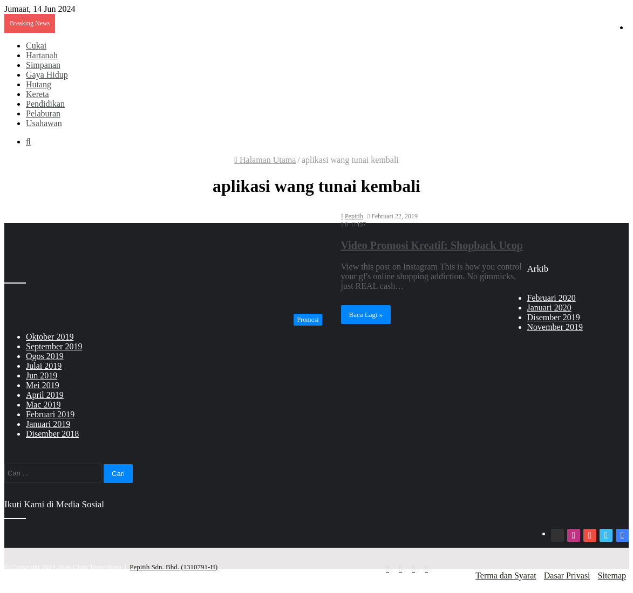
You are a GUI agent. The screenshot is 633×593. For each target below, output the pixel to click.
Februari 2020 (551, 297)
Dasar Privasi (567, 575)
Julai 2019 (44, 365)
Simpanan (43, 65)
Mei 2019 (42, 385)
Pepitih (354, 216)
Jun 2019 (41, 375)
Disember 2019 (553, 317)
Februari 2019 (50, 414)
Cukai (36, 45)
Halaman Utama (265, 159)
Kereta (37, 94)
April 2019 (45, 394)
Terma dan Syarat (505, 575)
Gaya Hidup (47, 74)
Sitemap (612, 575)
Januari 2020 (549, 307)
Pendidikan (45, 103)
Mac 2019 (43, 404)
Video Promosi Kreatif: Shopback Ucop (432, 245)
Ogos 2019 (45, 356)
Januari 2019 (48, 424)
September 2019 (54, 346)
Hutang (38, 84)
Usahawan (44, 123)
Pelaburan (43, 113)
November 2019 (555, 327)
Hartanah (42, 55)
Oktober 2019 (49, 336)
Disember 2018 (52, 433)
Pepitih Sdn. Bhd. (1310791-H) (173, 567)
